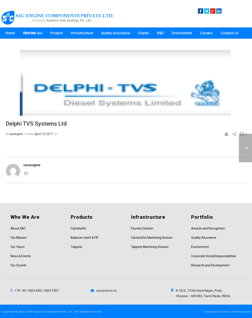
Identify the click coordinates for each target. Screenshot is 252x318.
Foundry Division (142, 228)
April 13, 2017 (44, 134)
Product (56, 33)
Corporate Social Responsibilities (213, 256)
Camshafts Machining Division (152, 237)
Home (10, 33)
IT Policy (30, 33)
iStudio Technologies (236, 311)
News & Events (21, 256)
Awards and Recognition (208, 228)
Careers (206, 33)
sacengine (16, 134)
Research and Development (210, 265)
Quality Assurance (115, 33)
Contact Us (230, 33)
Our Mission (19, 237)
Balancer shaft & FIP (85, 237)
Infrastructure (82, 33)
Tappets (76, 247)
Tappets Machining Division (149, 247)
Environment (182, 33)
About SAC (18, 228)
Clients (143, 33)
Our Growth (18, 265)
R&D (160, 33)
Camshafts (78, 228)
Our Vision (18, 247)
